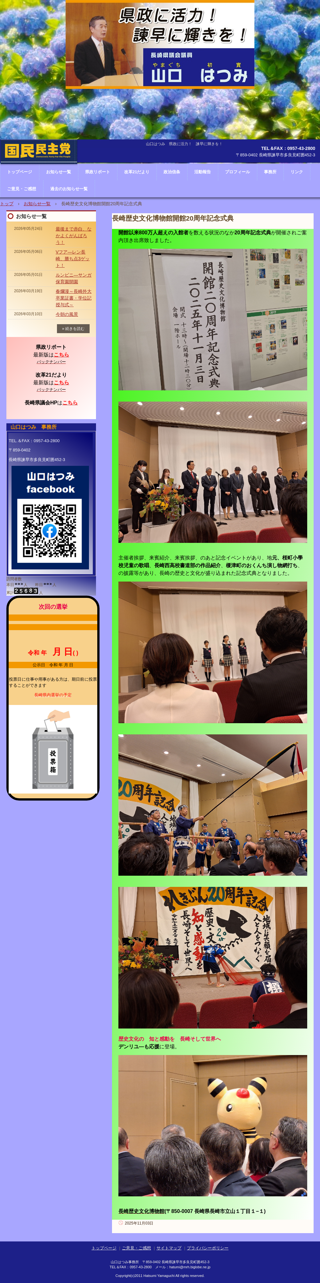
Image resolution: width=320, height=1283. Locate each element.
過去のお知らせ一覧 (69, 188)
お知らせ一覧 (37, 203)
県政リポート (97, 171)
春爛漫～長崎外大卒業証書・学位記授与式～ (74, 298)
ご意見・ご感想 (21, 188)
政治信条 (172, 171)
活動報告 (202, 171)
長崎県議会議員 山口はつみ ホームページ (39, 171)
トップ (6, 203)
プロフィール (237, 171)
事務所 (270, 171)
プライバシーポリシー (207, 1248)
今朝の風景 (67, 314)
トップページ (104, 1248)
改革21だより (136, 171)
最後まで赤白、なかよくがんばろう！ (74, 235)
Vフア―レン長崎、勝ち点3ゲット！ (73, 258)
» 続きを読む (73, 328)
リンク (297, 171)
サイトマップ (168, 1248)
